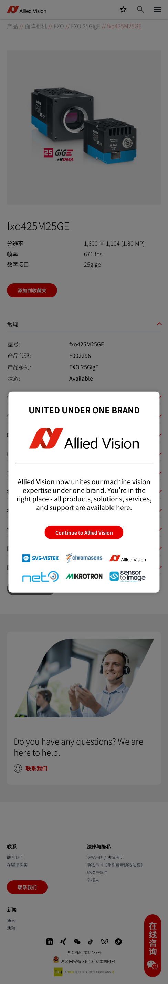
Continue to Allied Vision (84, 532)
